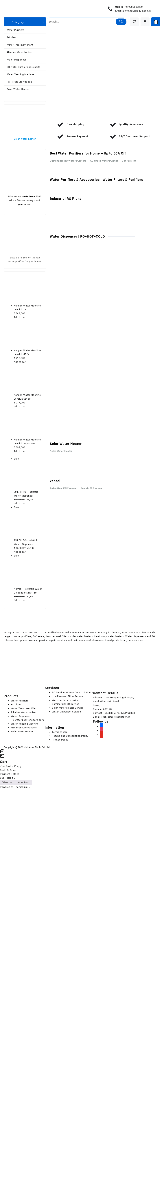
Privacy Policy (60, 739)
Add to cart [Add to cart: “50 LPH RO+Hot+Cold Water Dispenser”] (20, 503)
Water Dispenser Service (66, 711)
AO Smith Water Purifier (104, 160)
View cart (7, 782)
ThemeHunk (22, 787)
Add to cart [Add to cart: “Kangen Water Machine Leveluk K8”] (20, 317)
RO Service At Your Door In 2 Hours (72, 692)
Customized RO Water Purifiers (68, 160)
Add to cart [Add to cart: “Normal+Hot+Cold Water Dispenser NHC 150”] (20, 600)
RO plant (11, 37)
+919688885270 (133, 6)
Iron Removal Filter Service (67, 696)
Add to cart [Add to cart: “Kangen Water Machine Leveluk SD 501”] (20, 406)
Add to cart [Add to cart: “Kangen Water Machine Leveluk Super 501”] (20, 451)
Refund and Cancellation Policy (70, 735)
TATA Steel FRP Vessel (63, 488)
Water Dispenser (16, 59)
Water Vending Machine (20, 74)
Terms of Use (60, 732)
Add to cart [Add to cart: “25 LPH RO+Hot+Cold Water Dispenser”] (20, 551)
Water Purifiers (15, 30)
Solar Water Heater (18, 89)
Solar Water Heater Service (68, 707)
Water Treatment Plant (20, 44)
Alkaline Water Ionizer (19, 52)
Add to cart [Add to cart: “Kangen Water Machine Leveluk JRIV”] (20, 362)
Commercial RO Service (65, 704)
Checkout (23, 782)
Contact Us (59, 223)
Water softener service (65, 700)
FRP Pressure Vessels (20, 81)
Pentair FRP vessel (91, 488)
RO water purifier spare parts (23, 67)
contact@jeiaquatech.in (137, 10)
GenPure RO (129, 160)
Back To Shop (8, 770)
